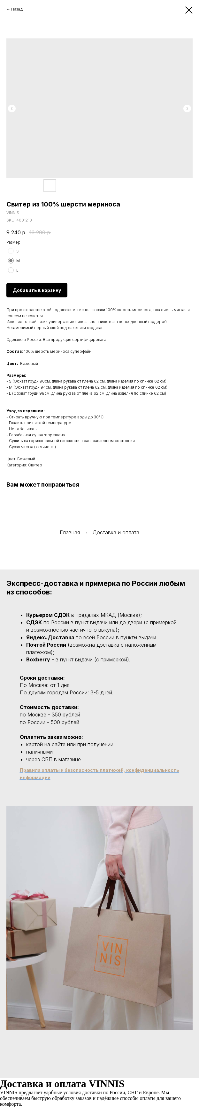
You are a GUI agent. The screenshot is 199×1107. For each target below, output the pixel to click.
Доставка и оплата (116, 532)
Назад (17, 9)
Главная (70, 532)
